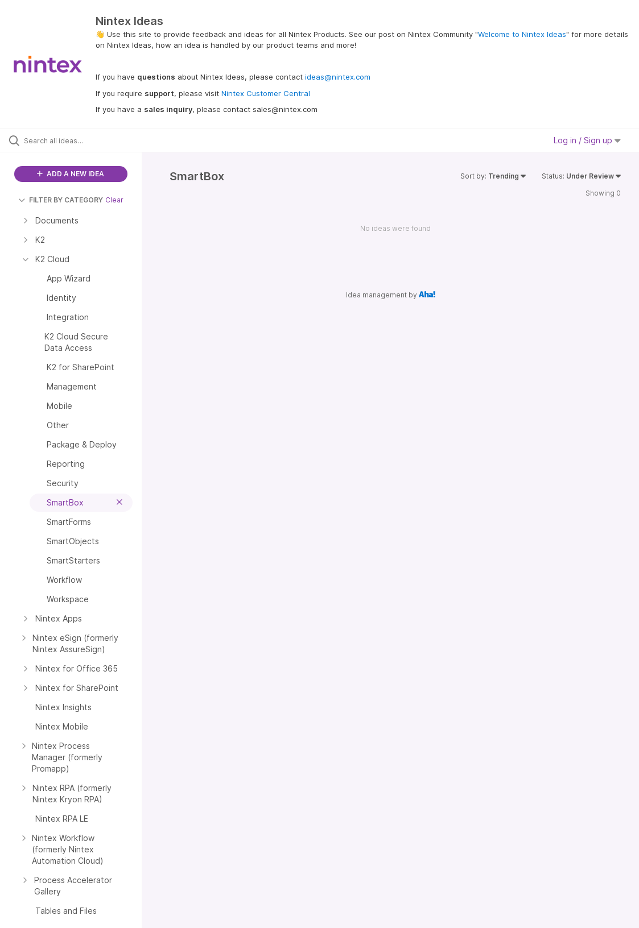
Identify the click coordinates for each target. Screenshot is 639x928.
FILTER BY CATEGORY (60, 200)
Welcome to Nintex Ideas (522, 34)
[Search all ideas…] (78, 140)
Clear (114, 200)
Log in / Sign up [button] (587, 140)
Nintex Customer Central (265, 93)
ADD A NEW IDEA (70, 173)
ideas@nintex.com (337, 76)
